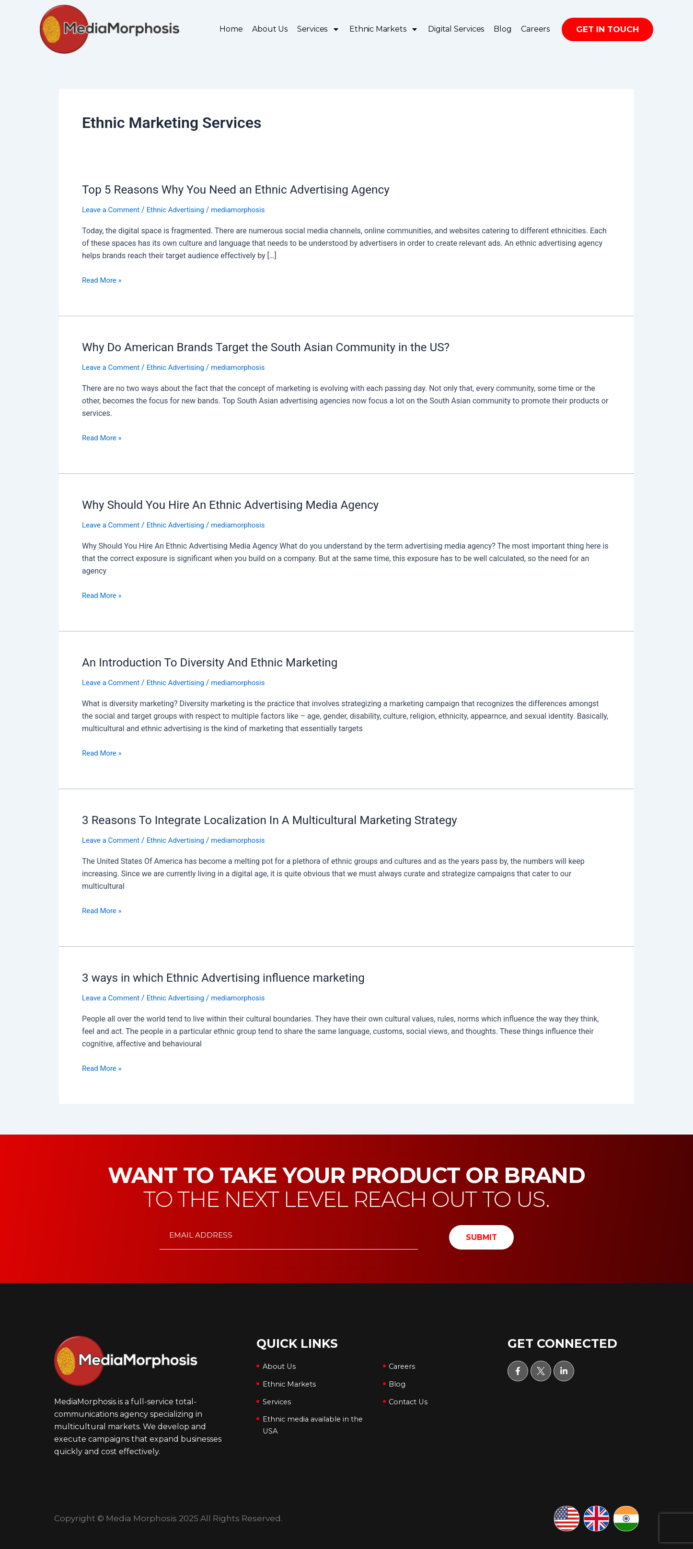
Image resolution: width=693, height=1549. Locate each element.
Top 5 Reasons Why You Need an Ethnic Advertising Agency (247, 189)
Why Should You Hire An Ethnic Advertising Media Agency (241, 504)
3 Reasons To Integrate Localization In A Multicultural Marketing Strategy (283, 819)
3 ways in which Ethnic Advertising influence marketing (233, 976)
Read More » (103, 280)
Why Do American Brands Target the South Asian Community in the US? (279, 347)
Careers (535, 29)
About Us (269, 29)
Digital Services (456, 29)
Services (318, 29)
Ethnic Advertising (181, 209)
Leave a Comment (113, 209)
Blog (502, 29)
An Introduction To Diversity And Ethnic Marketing (219, 661)
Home (231, 29)
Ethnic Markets (383, 29)
